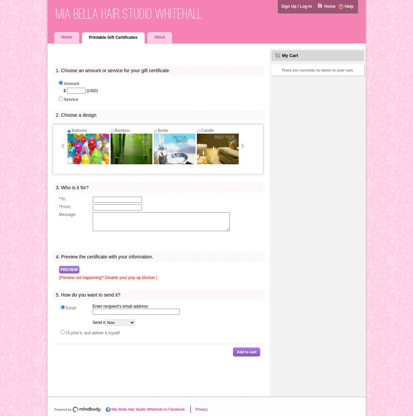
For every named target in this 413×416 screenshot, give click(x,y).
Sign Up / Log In (296, 6)
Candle (207, 130)
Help (349, 6)
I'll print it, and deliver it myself (93, 333)
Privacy (202, 409)
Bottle (163, 130)
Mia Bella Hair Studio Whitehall (129, 13)
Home (329, 6)
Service (71, 99)
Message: (68, 214)
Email (71, 308)
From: (65, 206)
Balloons (79, 130)
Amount (71, 83)
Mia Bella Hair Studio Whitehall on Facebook (148, 409)
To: (62, 199)
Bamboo (122, 130)
